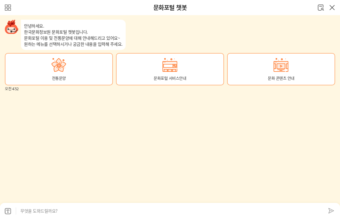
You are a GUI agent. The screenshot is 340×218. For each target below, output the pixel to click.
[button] (59, 69)
